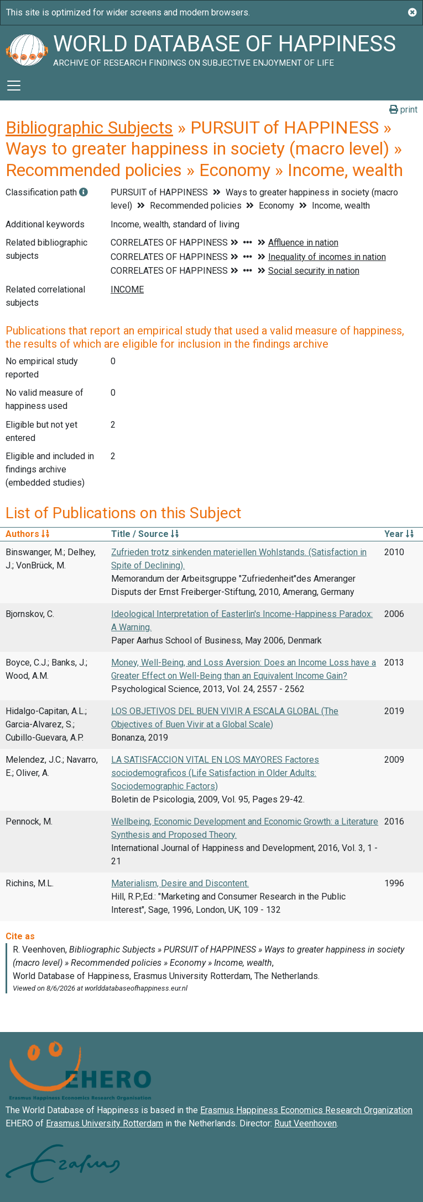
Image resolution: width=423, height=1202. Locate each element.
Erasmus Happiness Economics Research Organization (306, 1110)
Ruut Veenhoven (305, 1123)
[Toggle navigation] (14, 85)
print (403, 109)
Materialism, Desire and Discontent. (180, 883)
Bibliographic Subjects (89, 127)
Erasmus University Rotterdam (104, 1123)
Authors (27, 534)
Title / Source (145, 534)
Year (399, 534)
